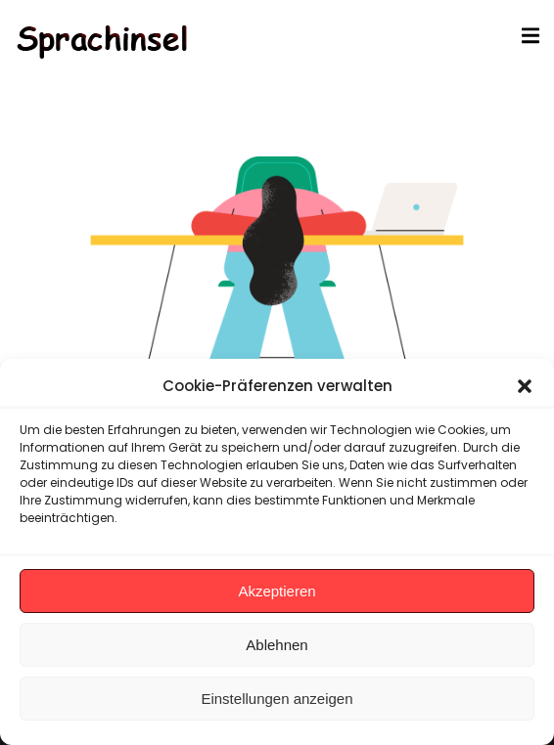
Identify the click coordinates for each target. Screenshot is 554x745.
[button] (524, 386)
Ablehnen (276, 644)
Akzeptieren (276, 591)
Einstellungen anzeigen (276, 698)
